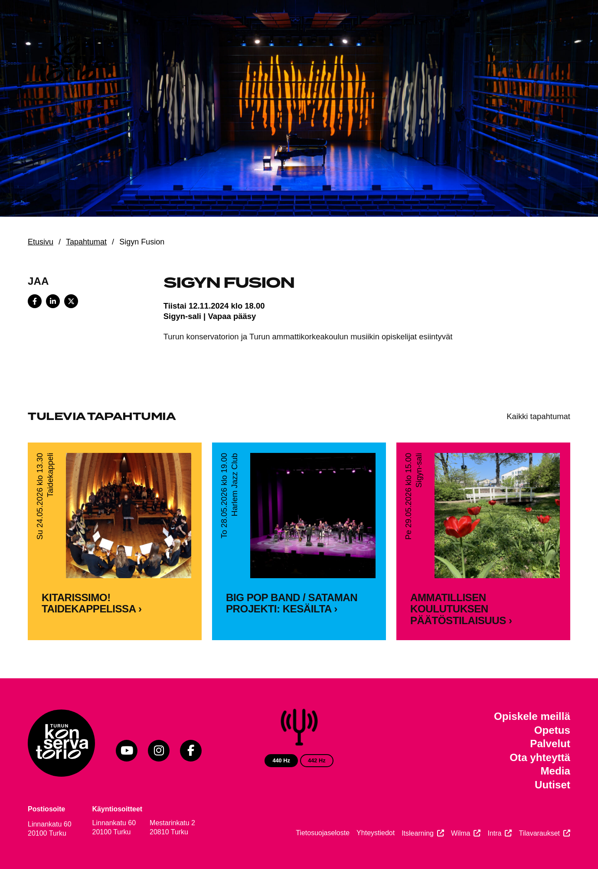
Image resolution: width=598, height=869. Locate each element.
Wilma (460, 833)
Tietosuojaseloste (323, 832)
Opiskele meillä (532, 716)
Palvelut (550, 743)
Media (555, 771)
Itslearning (418, 833)
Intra (494, 833)
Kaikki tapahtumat (538, 416)
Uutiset (552, 785)
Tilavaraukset (539, 833)
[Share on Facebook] (35, 301)
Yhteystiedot (375, 832)
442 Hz (317, 760)
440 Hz (281, 760)
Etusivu (40, 242)
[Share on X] (71, 301)
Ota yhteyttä (540, 757)
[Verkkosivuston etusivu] (71, 60)
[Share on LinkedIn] (53, 301)
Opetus (552, 730)
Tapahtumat (86, 242)
